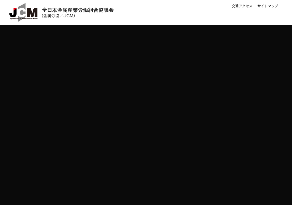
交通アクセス (242, 6)
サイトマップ (267, 6)
